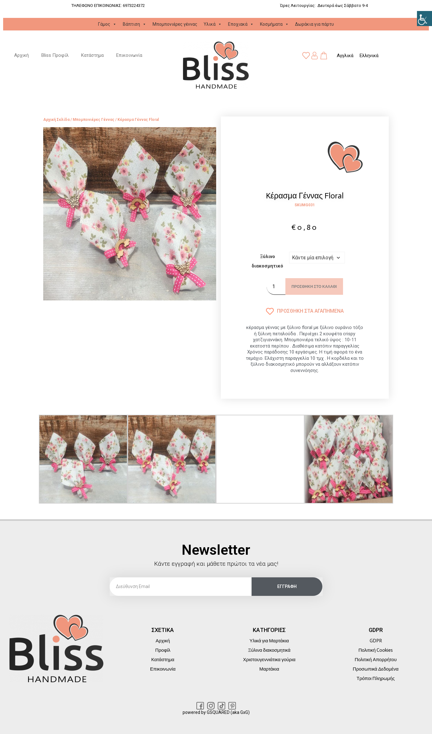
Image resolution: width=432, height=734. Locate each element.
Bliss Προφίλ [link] (55, 55)
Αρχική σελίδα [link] (56, 120)
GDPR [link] (376, 641)
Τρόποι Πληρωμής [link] (376, 678)
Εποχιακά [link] (241, 24)
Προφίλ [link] (162, 650)
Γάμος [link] (107, 24)
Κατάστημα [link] (92, 55)
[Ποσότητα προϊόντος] (276, 286)
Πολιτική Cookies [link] (375, 650)
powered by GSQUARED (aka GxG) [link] (216, 712)
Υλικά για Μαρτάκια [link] (269, 641)
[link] (424, 18)
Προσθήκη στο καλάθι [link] (314, 286)
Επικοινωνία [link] (129, 55)
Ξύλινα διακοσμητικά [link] (269, 650)
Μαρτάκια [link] (269, 669)
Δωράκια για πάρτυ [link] (314, 24)
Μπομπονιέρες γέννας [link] (175, 24)
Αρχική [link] (21, 55)
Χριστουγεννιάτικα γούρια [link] (269, 659)
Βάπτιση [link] (134, 24)
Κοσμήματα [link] (274, 24)
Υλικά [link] (213, 24)
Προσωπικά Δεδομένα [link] (375, 669)
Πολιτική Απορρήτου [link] (376, 659)
